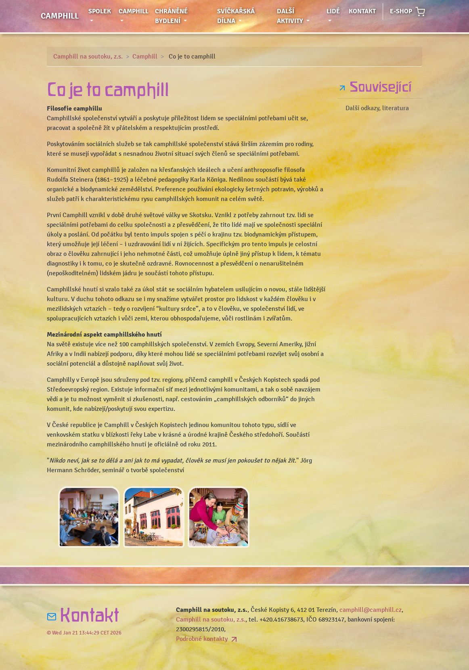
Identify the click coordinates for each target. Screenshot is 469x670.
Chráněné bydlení (184, 16)
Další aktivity (300, 16)
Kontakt (362, 11)
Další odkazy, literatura (377, 108)
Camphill (60, 16)
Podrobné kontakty (207, 639)
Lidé (336, 10)
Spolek (101, 16)
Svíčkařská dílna (243, 16)
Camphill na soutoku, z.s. (88, 56)
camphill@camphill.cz (370, 610)
